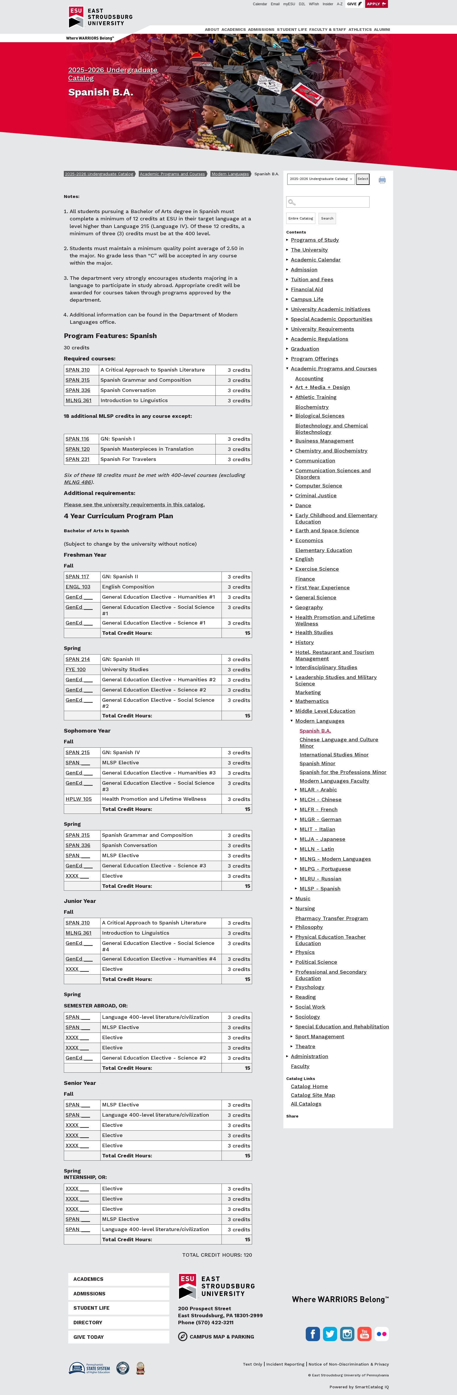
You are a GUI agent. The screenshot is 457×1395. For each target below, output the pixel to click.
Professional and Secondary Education (331, 975)
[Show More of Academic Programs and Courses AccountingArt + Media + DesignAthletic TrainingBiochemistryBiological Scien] (287, 368)
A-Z (339, 4)
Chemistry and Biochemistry (331, 451)
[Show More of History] (292, 642)
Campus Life (307, 299)
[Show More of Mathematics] (292, 701)
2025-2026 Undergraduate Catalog (99, 173)
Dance (303, 505)
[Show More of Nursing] (292, 908)
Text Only (252, 1364)
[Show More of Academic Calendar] (287, 259)
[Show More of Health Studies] (292, 632)
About (212, 29)
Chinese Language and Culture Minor (339, 742)
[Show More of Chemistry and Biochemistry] (292, 450)
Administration (309, 1056)
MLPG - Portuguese (325, 869)
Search (327, 218)
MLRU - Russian (320, 879)
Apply (373, 3)
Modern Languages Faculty (334, 781)
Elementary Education (323, 550)
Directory (87, 1322)
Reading (305, 997)
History (304, 642)
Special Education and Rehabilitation (342, 1026)
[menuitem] (211, 29)
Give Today (88, 1337)
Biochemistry (312, 407)
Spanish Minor (317, 763)
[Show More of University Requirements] (287, 329)
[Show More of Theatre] (292, 1046)
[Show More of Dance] (292, 505)
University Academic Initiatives (330, 309)
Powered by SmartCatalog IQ (359, 1387)
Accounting (309, 378)
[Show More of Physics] (292, 952)
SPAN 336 (78, 390)
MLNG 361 (79, 400)
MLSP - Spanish (320, 888)
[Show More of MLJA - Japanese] (296, 839)
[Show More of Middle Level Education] (292, 711)
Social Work (310, 1007)
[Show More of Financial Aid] (287, 289)
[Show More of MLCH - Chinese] (296, 799)
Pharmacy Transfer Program (331, 918)
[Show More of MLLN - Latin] (296, 849)
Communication (315, 460)
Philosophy (309, 927)
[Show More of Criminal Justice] (292, 495)
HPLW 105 (79, 799)
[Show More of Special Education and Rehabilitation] (292, 1026)
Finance (305, 579)
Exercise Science (317, 569)
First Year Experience (322, 587)
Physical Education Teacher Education (330, 940)
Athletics (360, 29)
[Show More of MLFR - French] (296, 809)
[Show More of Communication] (292, 460)
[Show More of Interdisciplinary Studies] (292, 667)
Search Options (338, 212)
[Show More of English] (292, 559)
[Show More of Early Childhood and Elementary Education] (292, 515)
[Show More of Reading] (292, 997)
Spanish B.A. (315, 731)
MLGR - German (320, 819)
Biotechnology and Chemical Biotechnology (331, 428)
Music (302, 898)
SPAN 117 (77, 576)
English (304, 559)
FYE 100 (76, 669)
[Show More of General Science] (292, 597)
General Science (315, 597)
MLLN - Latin (317, 849)
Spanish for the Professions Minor (343, 772)
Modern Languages (230, 173)
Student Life (292, 29)
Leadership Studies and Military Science (336, 680)
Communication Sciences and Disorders (333, 473)
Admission (304, 269)
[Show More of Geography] (292, 607)
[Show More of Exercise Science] (292, 568)
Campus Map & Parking (222, 1337)
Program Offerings (314, 359)
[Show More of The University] (287, 249)
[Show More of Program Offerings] (287, 358)
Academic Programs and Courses (172, 173)
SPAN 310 (78, 370)
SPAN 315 (78, 380)
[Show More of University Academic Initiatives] (287, 309)
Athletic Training (316, 397)
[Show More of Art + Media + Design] (292, 387)
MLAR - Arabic (318, 789)
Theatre (305, 1046)
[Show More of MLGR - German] (296, 819)
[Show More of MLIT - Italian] (296, 829)
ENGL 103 (78, 587)
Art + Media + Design (322, 387)
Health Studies (314, 632)
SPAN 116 (77, 439)
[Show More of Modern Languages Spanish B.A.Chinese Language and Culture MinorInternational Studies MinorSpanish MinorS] (292, 720)
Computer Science (318, 485)
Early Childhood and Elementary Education (336, 518)
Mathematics (312, 701)
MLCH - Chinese (321, 799)
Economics (309, 540)
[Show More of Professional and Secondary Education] (292, 971)
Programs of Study (315, 240)
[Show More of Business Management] (292, 440)
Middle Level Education (325, 711)
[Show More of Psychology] (292, 987)
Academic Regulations (319, 339)
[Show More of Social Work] (292, 1006)
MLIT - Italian (317, 829)
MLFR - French (319, 809)
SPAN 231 (77, 459)
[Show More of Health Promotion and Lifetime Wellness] (292, 617)
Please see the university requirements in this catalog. (134, 504)
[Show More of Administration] (287, 1056)
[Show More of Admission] (287, 269)
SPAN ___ (78, 762)
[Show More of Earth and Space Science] (292, 530)
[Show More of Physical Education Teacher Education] (292, 937)
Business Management (324, 441)
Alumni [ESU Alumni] (382, 29)
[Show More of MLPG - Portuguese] (296, 868)
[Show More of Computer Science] (292, 485)
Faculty (300, 1066)
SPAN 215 (78, 752)
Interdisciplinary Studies (326, 667)
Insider (328, 4)
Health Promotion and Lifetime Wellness (335, 620)
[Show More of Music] (292, 898)
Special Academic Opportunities (331, 319)
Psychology (309, 987)
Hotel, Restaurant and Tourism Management (334, 655)
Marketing (308, 692)
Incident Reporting (285, 1364)
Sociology (307, 1017)
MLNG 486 (77, 482)
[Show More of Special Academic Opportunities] (287, 319)
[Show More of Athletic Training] (292, 397)
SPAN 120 (78, 449)
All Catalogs (306, 1104)
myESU (289, 4)
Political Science (316, 962)
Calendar (260, 4)
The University (309, 250)
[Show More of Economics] (292, 540)
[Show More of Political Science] (292, 962)
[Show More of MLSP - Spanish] (296, 888)
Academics (234, 29)
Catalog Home (309, 1086)
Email (275, 4)
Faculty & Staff (327, 29)
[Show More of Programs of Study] (287, 239)
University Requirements (322, 329)
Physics (305, 952)
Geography (309, 607)
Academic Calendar (316, 260)
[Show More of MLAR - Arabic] (296, 789)
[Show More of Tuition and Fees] (287, 279)
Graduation (305, 349)
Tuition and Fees (312, 279)
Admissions (261, 29)
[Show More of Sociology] (292, 1016)
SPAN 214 (78, 659)
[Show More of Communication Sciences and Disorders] (292, 470)
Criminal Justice (316, 495)
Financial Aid (307, 289)
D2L (302, 4)
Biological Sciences (319, 416)
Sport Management (319, 1036)
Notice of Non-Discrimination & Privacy (349, 1364)
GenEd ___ (79, 597)
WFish (314, 4)
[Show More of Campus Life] (287, 299)
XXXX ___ (77, 876)
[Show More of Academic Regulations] (287, 338)
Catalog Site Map (313, 1095)
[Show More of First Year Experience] (292, 587)
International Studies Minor (334, 755)
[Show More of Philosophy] (292, 927)
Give (352, 3)
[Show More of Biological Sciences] (292, 415)
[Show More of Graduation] (287, 348)
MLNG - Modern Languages (335, 859)
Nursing (305, 908)
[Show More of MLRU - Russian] (296, 878)
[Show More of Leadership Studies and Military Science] (292, 677)
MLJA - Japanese (322, 839)
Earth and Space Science (327, 530)
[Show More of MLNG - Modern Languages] (296, 858)
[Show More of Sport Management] (292, 1036)
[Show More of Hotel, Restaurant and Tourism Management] (292, 652)
